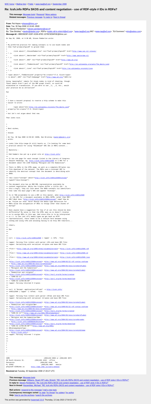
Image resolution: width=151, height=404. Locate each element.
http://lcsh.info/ (53, 154)
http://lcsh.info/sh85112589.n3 (74, 253)
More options (51, 14)
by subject (60, 393)
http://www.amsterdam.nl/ (78, 56)
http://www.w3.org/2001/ (43, 326)
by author (70, 393)
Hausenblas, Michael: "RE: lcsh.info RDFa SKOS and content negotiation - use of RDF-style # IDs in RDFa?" (68, 385)
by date (42, 393)
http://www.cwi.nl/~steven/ (84, 51)
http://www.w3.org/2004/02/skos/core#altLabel (65, 270)
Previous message (35, 17)
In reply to (48, 17)
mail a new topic (50, 390)
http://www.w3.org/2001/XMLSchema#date (42, 313)
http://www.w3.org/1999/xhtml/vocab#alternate (37, 249)
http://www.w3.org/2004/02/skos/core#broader (64, 320)
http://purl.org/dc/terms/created (59, 275)
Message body (29, 14)
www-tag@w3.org (43, 4)
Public (30, 4)
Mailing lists (21, 4)
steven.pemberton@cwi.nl (39, 29)
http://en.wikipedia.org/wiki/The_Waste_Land (89, 64)
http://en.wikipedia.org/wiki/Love (77, 68)
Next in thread (59, 17)
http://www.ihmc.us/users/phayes (45, 367)
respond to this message (31, 390)
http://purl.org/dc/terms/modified (60, 279)
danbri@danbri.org (31, 31)
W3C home (9, 4)
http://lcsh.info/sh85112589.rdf (74, 249)
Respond (40, 14)
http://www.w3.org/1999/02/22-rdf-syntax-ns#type (66, 262)
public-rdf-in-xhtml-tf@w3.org (60, 31)
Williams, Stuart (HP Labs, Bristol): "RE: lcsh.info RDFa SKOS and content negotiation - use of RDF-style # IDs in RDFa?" (78, 380)
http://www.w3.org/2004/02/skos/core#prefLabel (65, 266)
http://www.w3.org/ (69, 60)
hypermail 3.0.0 (37, 400)
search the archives (44, 395)
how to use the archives (24, 395)
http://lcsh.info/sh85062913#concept (28, 322)
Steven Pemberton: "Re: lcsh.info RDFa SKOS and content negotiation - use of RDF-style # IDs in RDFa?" (63, 383)
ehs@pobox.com (134, 31)
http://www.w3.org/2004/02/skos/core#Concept (31, 264)
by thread (51, 393)
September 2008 (60, 4)
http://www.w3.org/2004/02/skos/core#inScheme (65, 330)
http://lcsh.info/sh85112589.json (75, 257)
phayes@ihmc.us (29, 24)
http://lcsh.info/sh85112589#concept (51, 178)
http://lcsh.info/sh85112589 (41, 161)
